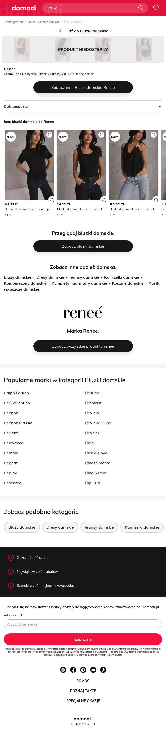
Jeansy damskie (84, 277)
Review (92, 412)
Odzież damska (49, 22)
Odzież (30, 22)
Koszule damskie (128, 283)
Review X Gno (98, 422)
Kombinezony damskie (25, 283)
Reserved (13, 482)
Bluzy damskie (17, 277)
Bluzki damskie (72, 22)
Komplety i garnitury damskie (79, 283)
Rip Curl (92, 482)
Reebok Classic (18, 422)
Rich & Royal (97, 452)
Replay (10, 472)
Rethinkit (93, 402)
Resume (92, 392)
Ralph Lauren (16, 392)
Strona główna (13, 22)
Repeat (11, 462)
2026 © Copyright (83, 724)
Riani (90, 442)
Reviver (92, 432)
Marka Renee (82, 331)
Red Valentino (17, 402)
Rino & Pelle (96, 472)
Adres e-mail (13, 615)
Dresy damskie (50, 277)
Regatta (11, 432)
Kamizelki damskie (121, 277)
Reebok (11, 412)
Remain (11, 452)
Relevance (13, 442)
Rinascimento (97, 462)
